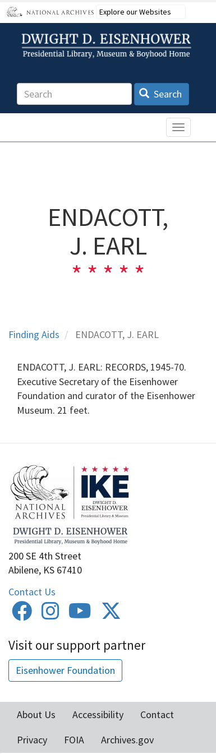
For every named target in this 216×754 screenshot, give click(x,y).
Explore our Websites (135, 12)
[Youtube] (79, 614)
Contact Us (32, 591)
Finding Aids (33, 334)
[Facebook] (22, 614)
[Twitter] (111, 614)
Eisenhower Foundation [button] (65, 670)
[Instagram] (50, 614)
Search (160, 93)
